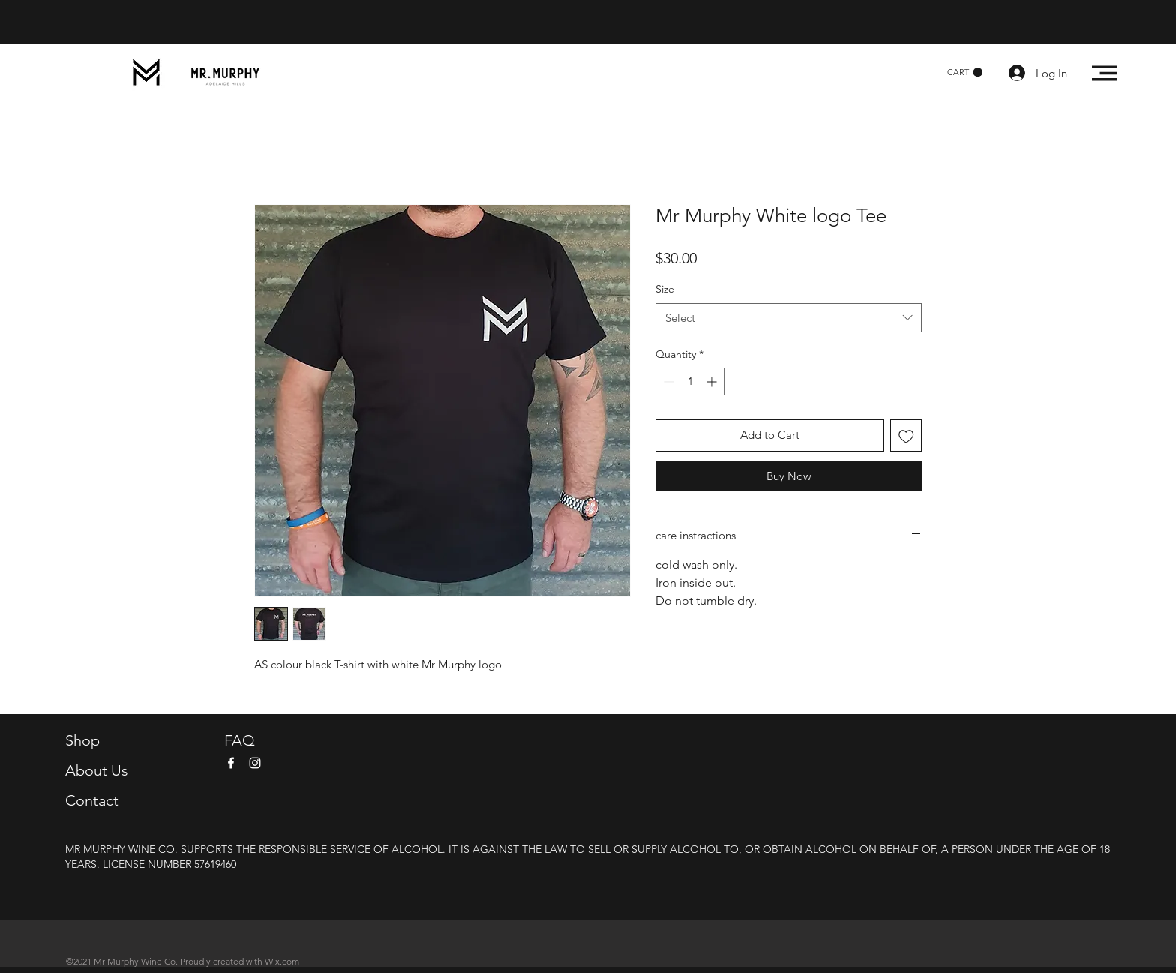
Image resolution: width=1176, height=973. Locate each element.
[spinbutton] (690, 381)
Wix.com (282, 961)
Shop (82, 740)
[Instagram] (255, 762)
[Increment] (713, 381)
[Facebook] (231, 762)
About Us (96, 770)
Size (665, 289)
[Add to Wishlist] (906, 435)
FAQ (239, 740)
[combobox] (789, 317)
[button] (964, 72)
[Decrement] (667, 381)
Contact (91, 800)
